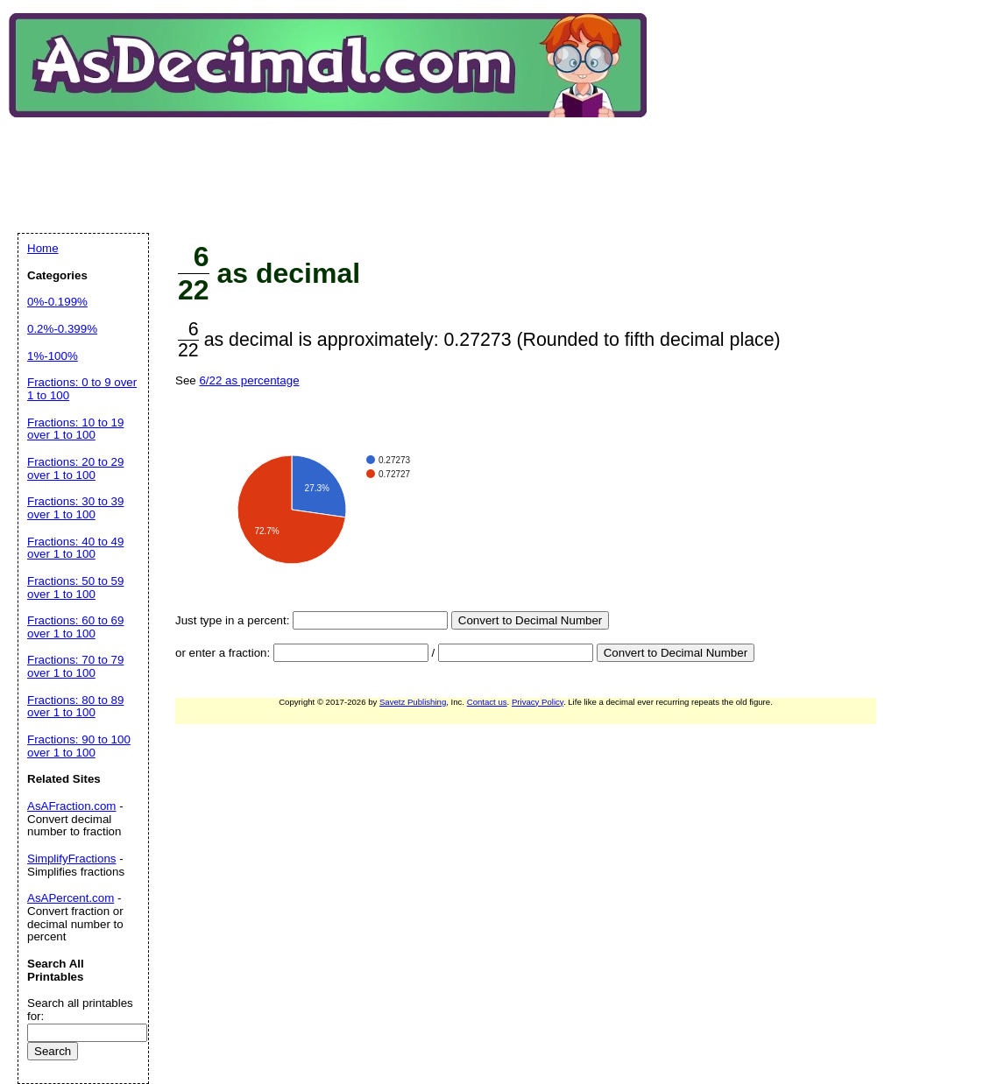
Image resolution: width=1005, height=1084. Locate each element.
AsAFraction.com (71, 806)
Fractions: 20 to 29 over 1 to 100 (75, 468)
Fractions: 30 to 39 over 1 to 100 (75, 508)
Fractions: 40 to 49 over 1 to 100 (75, 548)
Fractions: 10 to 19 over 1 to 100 (75, 429)
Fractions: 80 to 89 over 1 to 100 (75, 706)
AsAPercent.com (70, 898)
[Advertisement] (336, 161)
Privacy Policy (537, 702)
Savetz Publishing (412, 702)
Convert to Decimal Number (530, 620)
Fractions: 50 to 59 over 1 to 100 (75, 587)
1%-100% (52, 356)
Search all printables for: (80, 1009)
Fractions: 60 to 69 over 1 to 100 (75, 627)
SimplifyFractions (71, 858)
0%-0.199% (57, 301)
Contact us (487, 702)
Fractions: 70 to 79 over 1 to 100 (75, 666)
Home (43, 248)
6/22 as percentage (249, 380)
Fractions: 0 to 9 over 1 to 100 (82, 389)
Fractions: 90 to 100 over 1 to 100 (79, 746)
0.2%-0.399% (62, 328)
